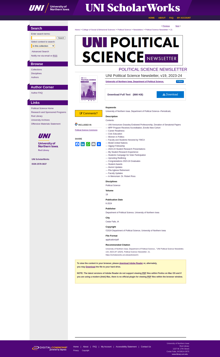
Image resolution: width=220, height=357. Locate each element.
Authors (35, 77)
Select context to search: (43, 41)
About (86, 347)
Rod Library (36, 116)
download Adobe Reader (131, 263)
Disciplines (36, 73)
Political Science (124, 30)
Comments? (89, 113)
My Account (106, 347)
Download (170, 94)
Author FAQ (37, 93)
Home (77, 30)
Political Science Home (42, 108)
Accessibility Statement (126, 347)
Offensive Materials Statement (45, 124)
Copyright (85, 350)
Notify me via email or (44, 55)
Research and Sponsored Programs (48, 112)
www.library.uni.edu (180, 354)
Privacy (76, 350)
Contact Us (146, 347)
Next (177, 26)
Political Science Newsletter (156, 30)
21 (171, 30)
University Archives (40, 120)
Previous (166, 26)
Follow (180, 81)
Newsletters (138, 30)
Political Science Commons (86, 130)
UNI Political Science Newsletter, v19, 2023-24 (144, 75)
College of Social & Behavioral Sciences (98, 30)
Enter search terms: (40, 34)
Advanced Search (40, 51)
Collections (36, 69)
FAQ (95, 347)
